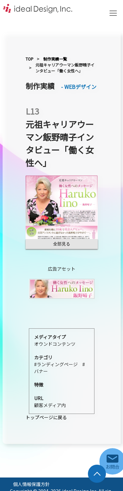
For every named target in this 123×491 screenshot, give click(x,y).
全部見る (61, 243)
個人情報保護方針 (31, 484)
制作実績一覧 (55, 59)
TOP (29, 59)
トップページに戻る (46, 417)
